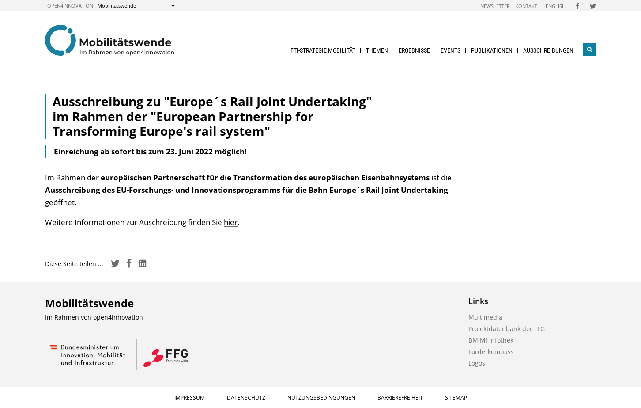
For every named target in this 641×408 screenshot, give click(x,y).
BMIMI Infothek (490, 340)
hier (231, 222)
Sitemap (456, 397)
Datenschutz (246, 397)
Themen (377, 50)
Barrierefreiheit (400, 397)
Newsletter (495, 6)
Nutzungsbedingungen (321, 397)
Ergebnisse (414, 50)
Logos (476, 363)
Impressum (189, 397)
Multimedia (485, 317)
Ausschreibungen (548, 50)
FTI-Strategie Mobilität (322, 50)
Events (450, 50)
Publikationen (492, 50)
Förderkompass (491, 351)
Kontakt (526, 6)
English (556, 6)
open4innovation (70, 5)
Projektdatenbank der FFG (506, 328)
